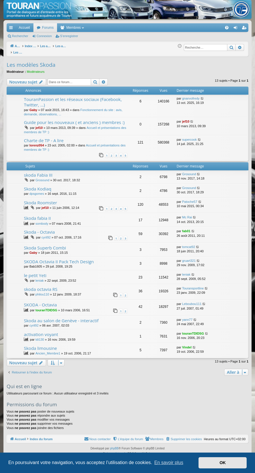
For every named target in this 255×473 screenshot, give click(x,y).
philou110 (42, 291)
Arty (117, 450)
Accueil (24, 28)
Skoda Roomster (40, 199)
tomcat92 (188, 243)
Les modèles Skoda (31, 61)
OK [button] (223, 462)
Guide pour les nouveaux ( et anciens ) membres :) (74, 119)
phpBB (114, 445)
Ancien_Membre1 (47, 350)
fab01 (186, 228)
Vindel (187, 344)
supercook (189, 136)
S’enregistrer (69, 36)
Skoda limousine (40, 345)
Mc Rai (187, 214)
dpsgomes (36, 190)
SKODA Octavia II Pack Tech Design (59, 258)
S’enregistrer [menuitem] (245, 29)
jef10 (39, 124)
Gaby (33, 106)
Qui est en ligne (24, 383)
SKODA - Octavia (40, 301)
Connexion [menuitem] (237, 29)
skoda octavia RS (40, 286)
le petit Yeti (35, 272)
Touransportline (193, 285)
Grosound (42, 177)
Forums (48, 28)
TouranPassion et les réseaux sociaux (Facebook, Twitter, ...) (73, 98)
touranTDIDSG (46, 307)
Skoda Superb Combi (45, 244)
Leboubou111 (191, 300)
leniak (39, 277)
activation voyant (41, 331)
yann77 (187, 316)
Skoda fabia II (37, 215)
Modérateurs (36, 68)
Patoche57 (189, 198)
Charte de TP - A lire (44, 137)
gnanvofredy (191, 95)
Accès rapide (12, 29)
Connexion (44, 36)
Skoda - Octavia (39, 229)
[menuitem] (206, 27)
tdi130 (39, 336)
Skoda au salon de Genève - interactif (61, 317)
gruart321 (189, 257)
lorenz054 (36, 142)
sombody (41, 220)
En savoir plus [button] (168, 462)
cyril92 (46, 234)
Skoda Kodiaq (37, 185)
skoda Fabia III (38, 172)
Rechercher (20, 36)
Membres (73, 28)
